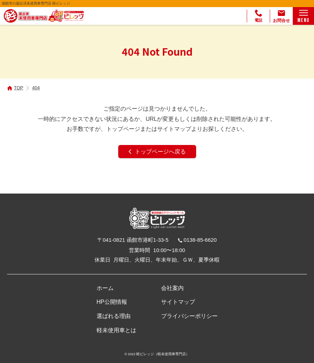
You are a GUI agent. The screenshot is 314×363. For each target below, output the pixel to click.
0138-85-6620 (200, 240)
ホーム (105, 288)
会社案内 (172, 288)
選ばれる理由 (114, 316)
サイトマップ (178, 302)
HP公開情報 (112, 302)
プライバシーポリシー (189, 316)
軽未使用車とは (116, 330)
